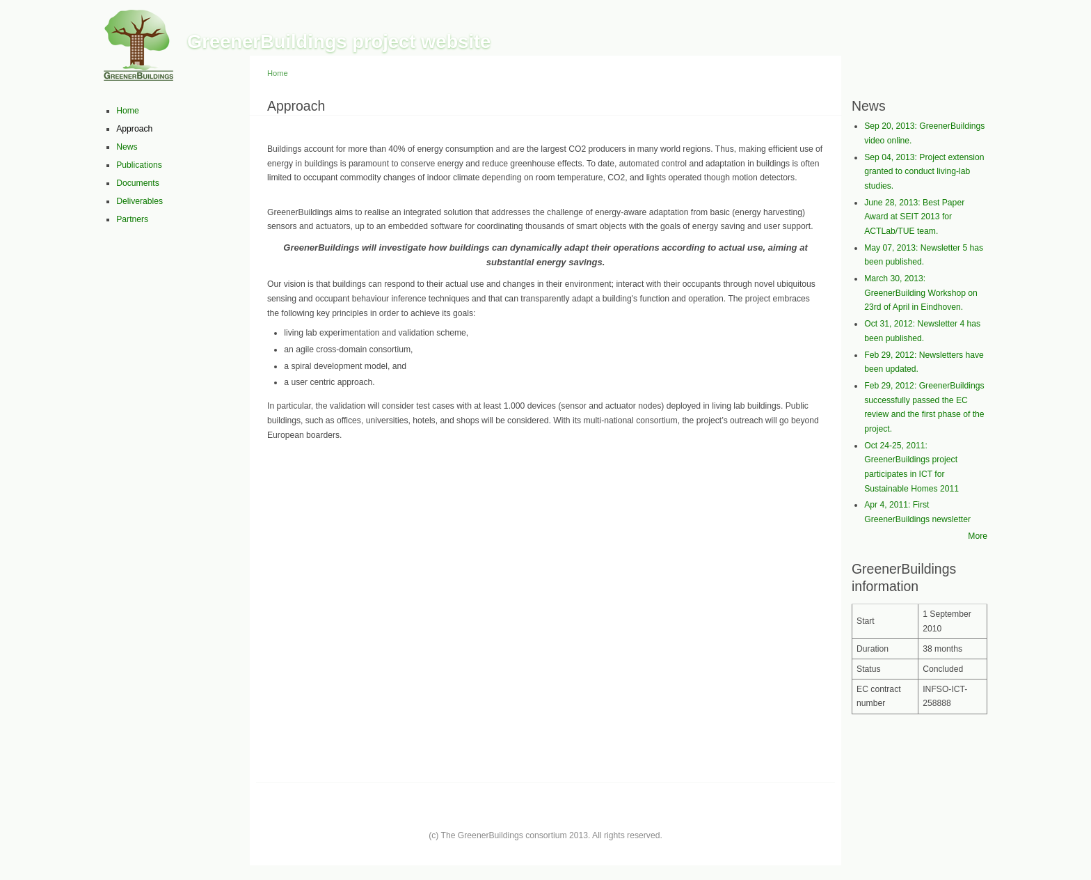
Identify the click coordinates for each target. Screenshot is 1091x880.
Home (127, 111)
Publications (139, 165)
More (977, 536)
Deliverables (139, 201)
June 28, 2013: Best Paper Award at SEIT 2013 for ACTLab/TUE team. (914, 217)
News (126, 147)
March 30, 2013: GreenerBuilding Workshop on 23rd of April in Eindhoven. (921, 293)
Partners (132, 219)
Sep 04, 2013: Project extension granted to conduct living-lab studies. (924, 171)
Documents (137, 183)
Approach (134, 129)
